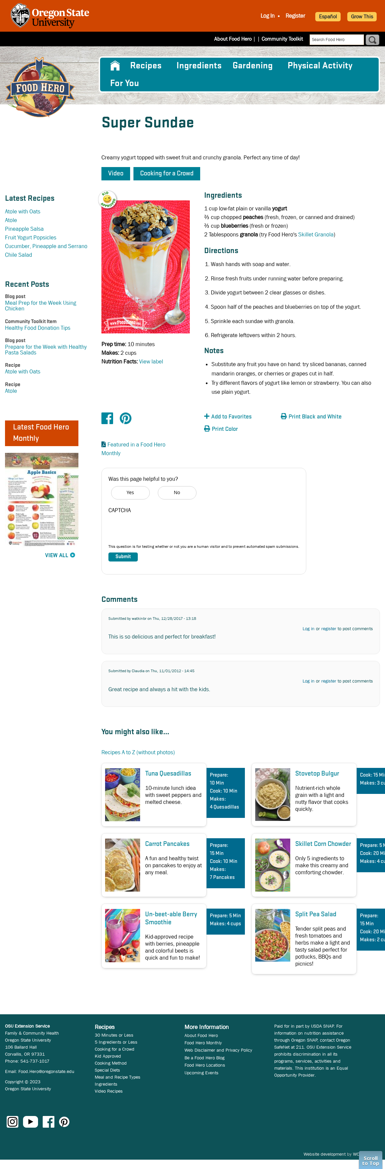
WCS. (358, 1154)
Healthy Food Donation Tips (37, 327)
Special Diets (107, 1070)
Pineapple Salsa (24, 228)
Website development (325, 1154)
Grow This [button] (362, 16)
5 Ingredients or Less (116, 1042)
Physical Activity (320, 65)
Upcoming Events (201, 1073)
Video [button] (115, 173)
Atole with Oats (22, 211)
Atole (11, 220)
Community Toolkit (282, 38)
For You (124, 83)
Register (295, 15)
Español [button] (328, 16)
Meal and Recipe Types (117, 1077)
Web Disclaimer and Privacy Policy (218, 1050)
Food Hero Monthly (203, 1043)
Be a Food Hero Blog (204, 1058)
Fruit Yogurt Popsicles (30, 237)
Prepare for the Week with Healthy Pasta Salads (46, 349)
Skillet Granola (316, 234)
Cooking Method (111, 1063)
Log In (268, 15)
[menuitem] (114, 65)
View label (151, 361)
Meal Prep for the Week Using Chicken (40, 305)
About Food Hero (237, 38)
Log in (309, 629)
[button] (111, 194)
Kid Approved (108, 1056)
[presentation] (159, 530)
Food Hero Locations (204, 1065)
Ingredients (199, 65)
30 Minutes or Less (114, 1035)
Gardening (253, 65)
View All (56, 555)
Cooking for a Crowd (114, 1049)
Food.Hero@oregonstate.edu (46, 1071)
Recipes (145, 65)
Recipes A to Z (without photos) (138, 752)
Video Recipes (109, 1091)
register (328, 629)
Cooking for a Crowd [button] (167, 173)
